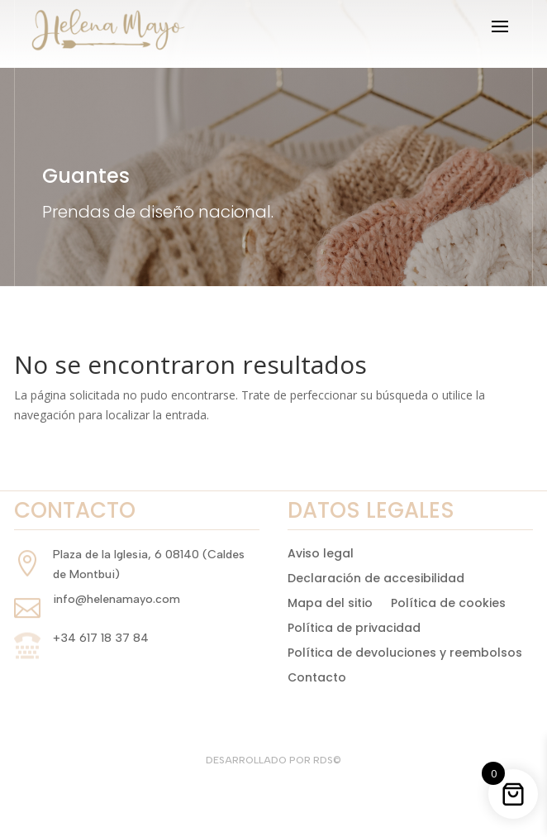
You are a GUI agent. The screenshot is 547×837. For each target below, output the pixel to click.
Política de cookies (448, 602)
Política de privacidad (354, 626)
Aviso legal (321, 552)
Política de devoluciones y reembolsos (405, 651)
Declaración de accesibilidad (376, 577)
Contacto (317, 676)
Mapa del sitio (330, 602)
